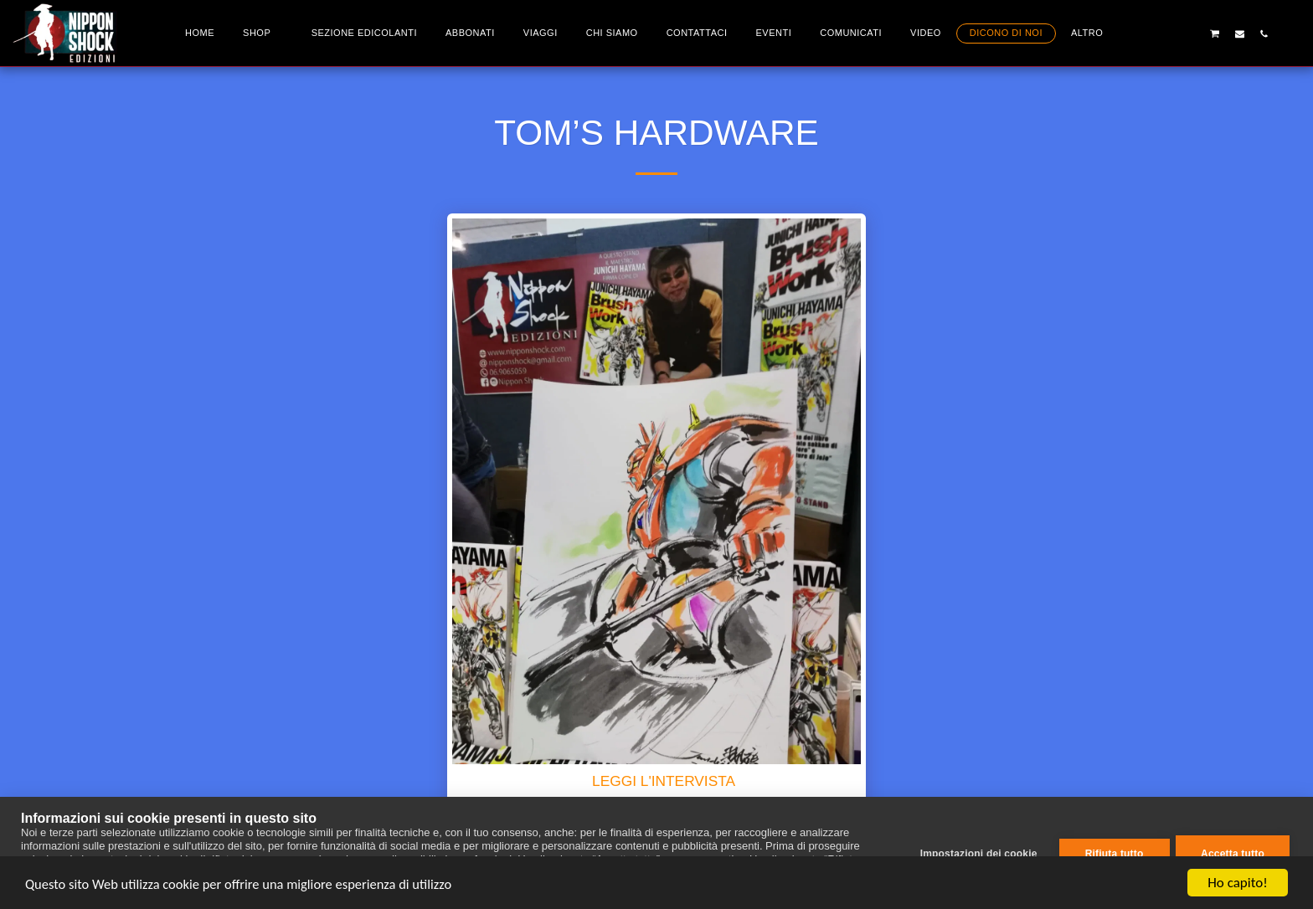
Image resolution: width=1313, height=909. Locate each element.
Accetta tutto (1232, 853)
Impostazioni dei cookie (976, 853)
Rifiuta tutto (1112, 853)
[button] (1166, 33)
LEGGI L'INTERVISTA (663, 781)
